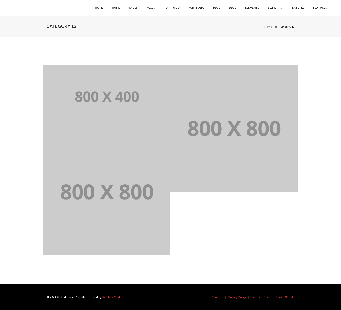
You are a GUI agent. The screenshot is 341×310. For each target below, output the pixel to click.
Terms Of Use (260, 297)
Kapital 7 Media (112, 297)
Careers (217, 297)
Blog (217, 7)
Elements (252, 7)
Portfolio (172, 7)
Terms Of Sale (285, 297)
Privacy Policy (237, 297)
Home (99, 7)
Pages (133, 7)
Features (297, 7)
